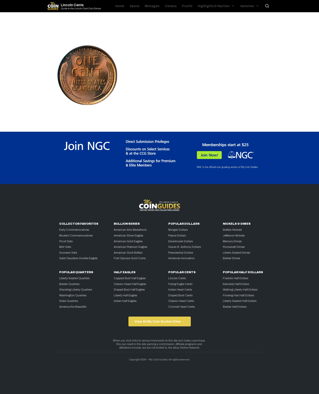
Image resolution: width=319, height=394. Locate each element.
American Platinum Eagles (130, 247)
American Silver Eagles (128, 235)
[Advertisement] (160, 30)
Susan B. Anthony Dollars (184, 247)
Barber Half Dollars (235, 306)
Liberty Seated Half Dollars (240, 301)
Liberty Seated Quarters (74, 278)
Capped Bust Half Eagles (130, 278)
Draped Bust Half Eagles (129, 289)
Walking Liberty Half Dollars (240, 289)
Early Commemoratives (74, 229)
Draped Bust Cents (180, 295)
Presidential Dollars (180, 252)
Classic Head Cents (181, 301)
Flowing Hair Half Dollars (238, 295)
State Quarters (68, 301)
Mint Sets (65, 247)
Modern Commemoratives (76, 235)
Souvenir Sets (68, 252)
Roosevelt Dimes (234, 247)
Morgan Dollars (178, 229)
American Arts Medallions (130, 229)
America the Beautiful (72, 306)
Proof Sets (66, 241)
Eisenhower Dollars (180, 241)
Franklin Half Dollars (235, 278)
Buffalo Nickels (232, 229)
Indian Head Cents (180, 289)
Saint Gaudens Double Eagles (78, 258)
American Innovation (181, 258)
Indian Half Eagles (125, 301)
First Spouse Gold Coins (130, 258)
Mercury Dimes (232, 241)
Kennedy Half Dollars (236, 284)
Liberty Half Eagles (125, 295)
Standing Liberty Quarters (75, 289)
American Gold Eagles (128, 241)
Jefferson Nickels (234, 235)
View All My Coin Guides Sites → (159, 321)
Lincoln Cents (72, 5)
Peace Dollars (177, 235)
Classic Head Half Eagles (130, 284)
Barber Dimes (231, 258)
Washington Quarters (73, 295)
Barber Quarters (69, 284)
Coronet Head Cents (181, 306)
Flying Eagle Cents (180, 284)
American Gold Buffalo (128, 252)
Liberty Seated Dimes (236, 252)
